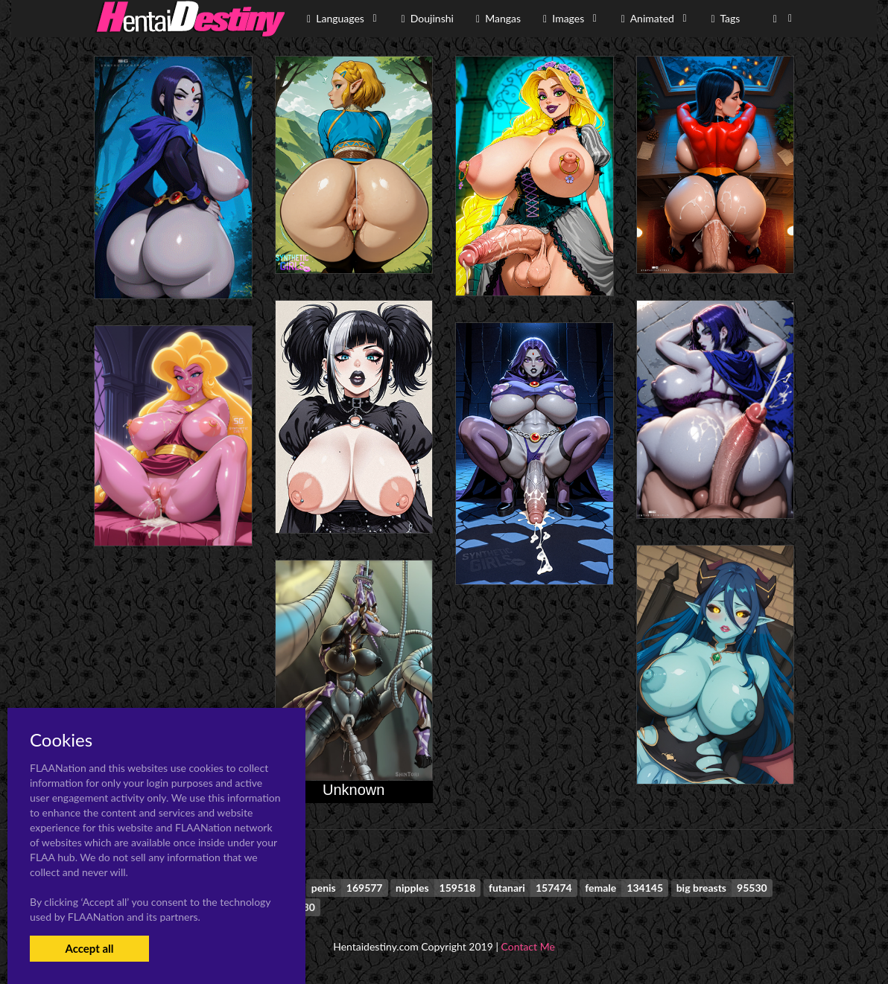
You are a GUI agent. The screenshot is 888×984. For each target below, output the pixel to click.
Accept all (89, 948)
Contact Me (528, 946)
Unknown (353, 790)
